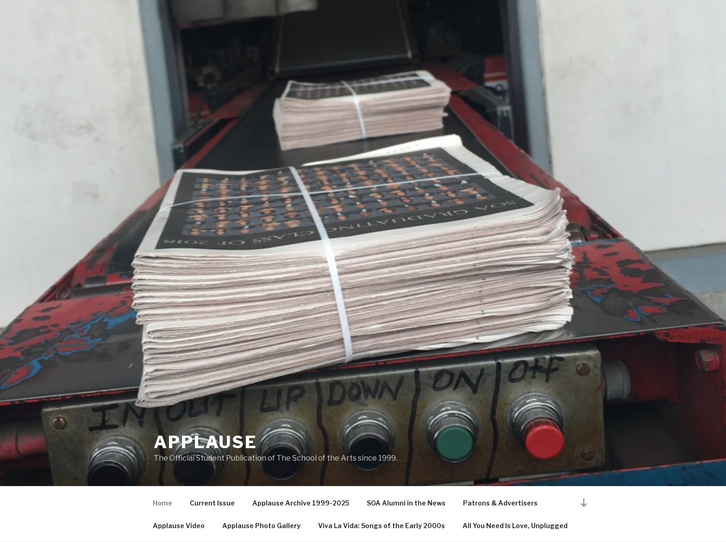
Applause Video (179, 526)
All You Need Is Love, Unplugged (515, 526)
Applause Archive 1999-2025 (300, 503)
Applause (205, 442)
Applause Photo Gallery (261, 526)
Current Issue (212, 503)
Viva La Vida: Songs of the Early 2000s (381, 526)
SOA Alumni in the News (406, 503)
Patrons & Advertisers (500, 503)
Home (162, 503)
